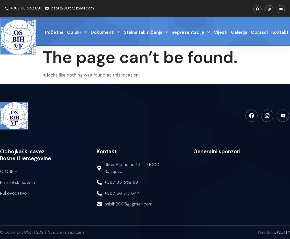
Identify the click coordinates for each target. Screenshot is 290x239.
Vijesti (220, 32)
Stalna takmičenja (146, 32)
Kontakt (279, 32)
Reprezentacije (191, 32)
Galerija (239, 32)
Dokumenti (105, 32)
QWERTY (282, 232)
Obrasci (259, 32)
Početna (54, 32)
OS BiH (77, 32)
